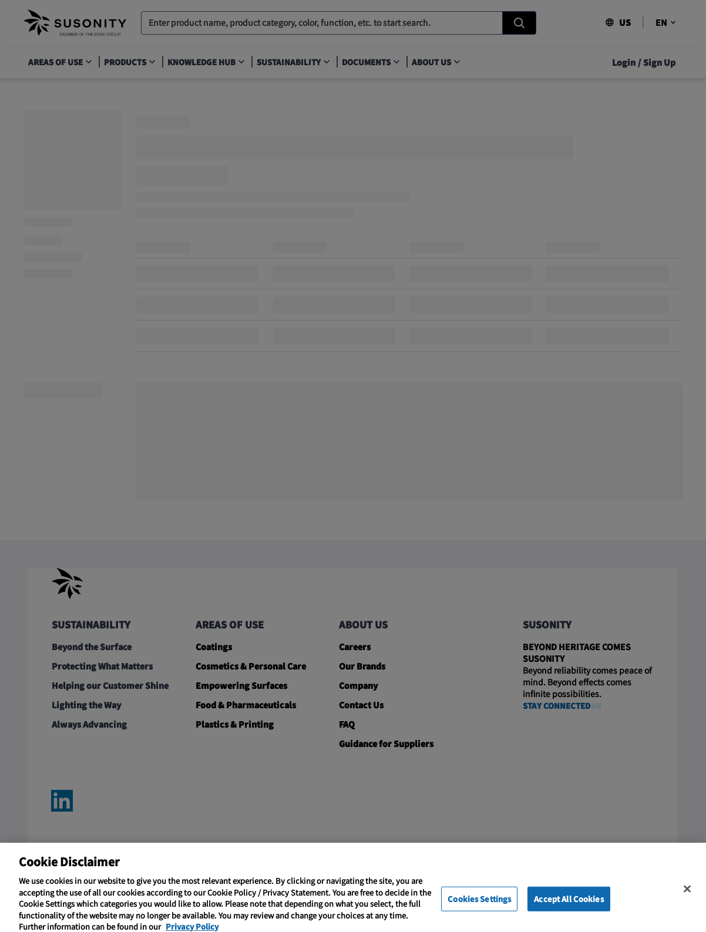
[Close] (687, 898)
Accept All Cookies (568, 907)
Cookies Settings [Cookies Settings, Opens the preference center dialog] (479, 907)
